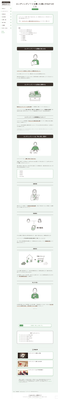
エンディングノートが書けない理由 (25, 336)
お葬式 (27, 390)
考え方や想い (25, 40)
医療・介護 (38, 390)
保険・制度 (42, 390)
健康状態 (24, 35)
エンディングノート (5, 11)
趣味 (49, 390)
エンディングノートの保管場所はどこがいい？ (30, 32)
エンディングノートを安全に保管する (26, 31)
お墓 (30, 390)
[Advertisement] (35, 315)
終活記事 (3, 32)
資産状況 (24, 38)
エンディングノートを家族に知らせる (26, 29)
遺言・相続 (3, 22)
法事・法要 (46, 390)
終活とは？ (3, 8)
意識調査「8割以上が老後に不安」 (37, 325)
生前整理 (3, 25)
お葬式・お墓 (4, 19)
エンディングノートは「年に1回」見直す (26, 34)
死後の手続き (23, 390)
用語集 (3, 31)
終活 (20, 390)
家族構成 (24, 37)
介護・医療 (3, 16)
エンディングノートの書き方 (24, 339)
